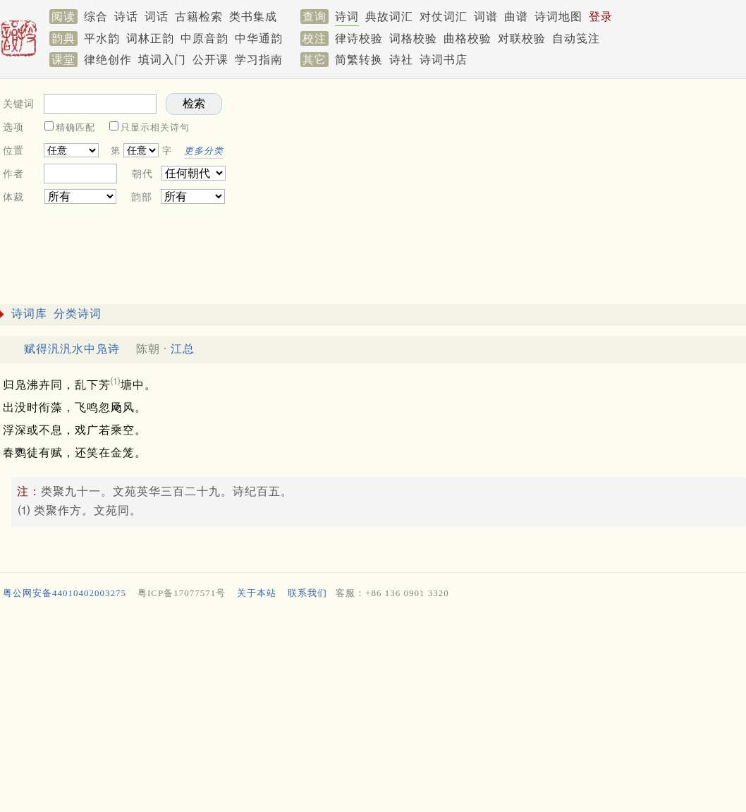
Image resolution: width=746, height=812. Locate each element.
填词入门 (162, 60)
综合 (96, 17)
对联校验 (522, 38)
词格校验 (413, 38)
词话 (157, 17)
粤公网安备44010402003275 (64, 593)
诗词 (347, 17)
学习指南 (259, 60)
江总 (183, 349)
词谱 (486, 17)
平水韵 (102, 38)
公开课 (210, 60)
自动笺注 (576, 38)
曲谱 (516, 17)
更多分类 (204, 150)
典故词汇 (389, 17)
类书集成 (253, 17)
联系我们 (307, 593)
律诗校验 (359, 38)
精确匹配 (75, 127)
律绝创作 (108, 60)
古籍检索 (199, 17)
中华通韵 (259, 38)
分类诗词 (78, 314)
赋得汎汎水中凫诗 (72, 349)
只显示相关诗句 (155, 127)
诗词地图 (558, 17)
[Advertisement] (370, 709)
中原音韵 (204, 38)
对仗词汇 (443, 17)
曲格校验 (467, 38)
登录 (601, 17)
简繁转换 (359, 60)
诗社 (401, 60)
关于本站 (256, 593)
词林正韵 (150, 38)
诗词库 (29, 314)
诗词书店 (443, 60)
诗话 (126, 17)
